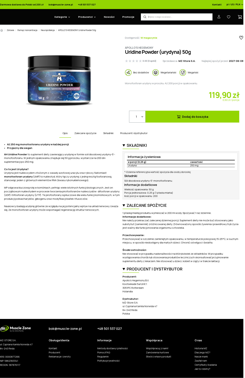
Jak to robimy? (202, 369)
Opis (65, 133)
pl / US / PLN (235, 4)
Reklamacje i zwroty (59, 356)
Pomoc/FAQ (103, 352)
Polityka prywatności (108, 361)
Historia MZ (201, 348)
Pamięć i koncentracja (27, 30)
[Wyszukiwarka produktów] (177, 17)
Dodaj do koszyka (192, 117)
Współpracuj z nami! (157, 348)
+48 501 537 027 (87, 4)
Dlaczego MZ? (202, 352)
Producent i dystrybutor (134, 133)
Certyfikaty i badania (206, 365)
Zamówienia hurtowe (157, 352)
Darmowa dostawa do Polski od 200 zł (22, 4)
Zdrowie (10, 30)
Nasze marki (201, 356)
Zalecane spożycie (85, 133)
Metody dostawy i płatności (112, 348)
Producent (54, 352)
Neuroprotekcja (48, 30)
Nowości (109, 17)
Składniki (108, 133)
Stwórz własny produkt (158, 356)
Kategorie (60, 17)
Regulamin (103, 356)
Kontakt (217, 4)
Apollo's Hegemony (139, 47)
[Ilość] (137, 117)
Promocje (128, 17)
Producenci (85, 17)
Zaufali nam (201, 361)
